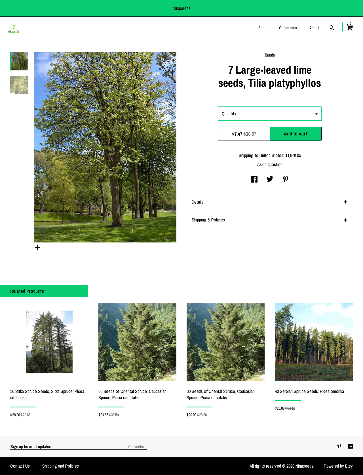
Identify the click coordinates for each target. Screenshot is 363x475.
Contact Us (20, 466)
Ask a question (269, 164)
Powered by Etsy (338, 466)
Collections (288, 27)
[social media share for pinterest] (285, 180)
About (314, 27)
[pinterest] (340, 446)
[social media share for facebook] (254, 180)
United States (271, 155)
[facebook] (350, 446)
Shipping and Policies (60, 466)
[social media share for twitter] (270, 180)
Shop (262, 27)
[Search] (332, 28)
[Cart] (350, 28)
